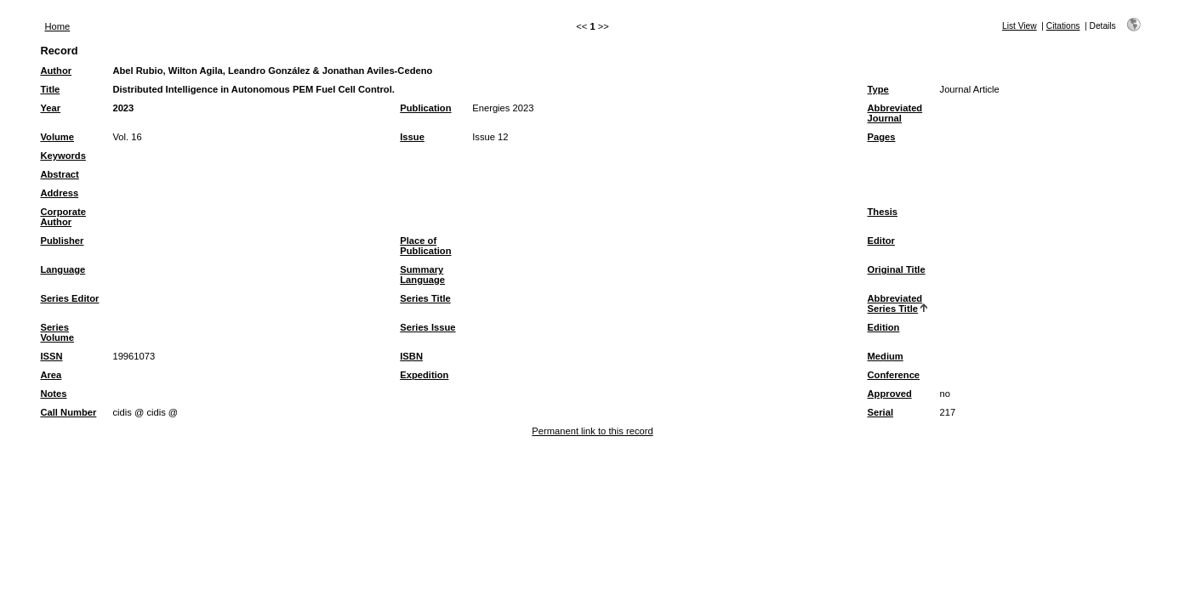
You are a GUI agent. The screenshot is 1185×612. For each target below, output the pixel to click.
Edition (884, 327)
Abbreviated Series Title (895, 303)
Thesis (882, 212)
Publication (425, 108)
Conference (894, 375)
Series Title (425, 298)
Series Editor (69, 298)
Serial (880, 412)
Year (50, 108)
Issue (412, 137)
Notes (53, 393)
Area (50, 375)
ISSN (51, 356)
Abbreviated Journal (895, 113)
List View (1019, 26)
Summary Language (422, 274)
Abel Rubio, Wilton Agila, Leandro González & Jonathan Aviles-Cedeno (272, 70)
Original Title (897, 269)
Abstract (59, 174)
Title (50, 89)
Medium (885, 356)
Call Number (68, 412)
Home (57, 26)
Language (62, 269)
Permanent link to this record (592, 431)
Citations (1063, 26)
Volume (57, 137)
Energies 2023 (502, 108)
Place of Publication (425, 245)
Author (55, 70)
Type (878, 89)
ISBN (411, 356)
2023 (123, 108)
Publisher (61, 240)
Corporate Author (62, 217)
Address (59, 193)
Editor (881, 240)
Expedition (424, 375)
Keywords (62, 155)
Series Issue (427, 327)
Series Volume (57, 332)
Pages (882, 137)
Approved (890, 393)
